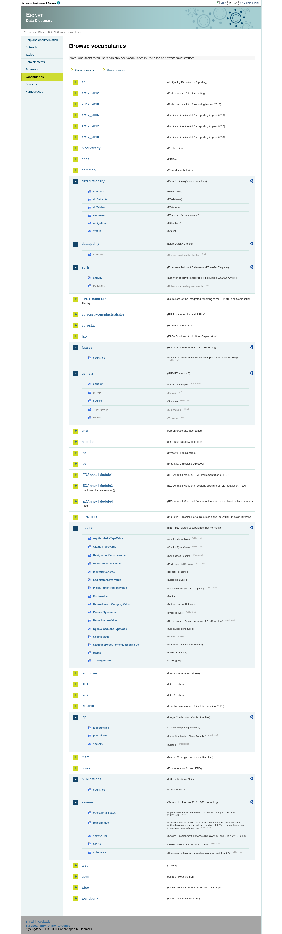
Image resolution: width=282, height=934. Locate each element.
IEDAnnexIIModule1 (97, 475)
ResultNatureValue (105, 620)
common (89, 170)
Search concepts (116, 70)
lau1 (85, 684)
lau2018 (88, 706)
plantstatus (100, 735)
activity (97, 277)
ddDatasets (100, 199)
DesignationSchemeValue (109, 555)
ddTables (99, 207)
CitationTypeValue (104, 546)
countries (99, 357)
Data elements (35, 62)
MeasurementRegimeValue (110, 587)
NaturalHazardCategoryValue (111, 604)
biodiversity (91, 148)
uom (85, 876)
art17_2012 (90, 126)
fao (84, 336)
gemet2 (87, 373)
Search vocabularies (86, 70)
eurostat (88, 325)
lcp (84, 717)
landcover (90, 673)
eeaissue (99, 215)
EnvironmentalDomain (107, 563)
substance (99, 852)
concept (98, 383)
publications (91, 779)
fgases (87, 347)
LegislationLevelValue (107, 579)
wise (85, 887)
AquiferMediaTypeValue (108, 538)
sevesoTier (100, 836)
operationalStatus (104, 812)
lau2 (85, 695)
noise (86, 768)
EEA (42, 3)
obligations (100, 223)
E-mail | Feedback (38, 921)
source (97, 400)
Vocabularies (35, 77)
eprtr (85, 267)
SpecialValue (101, 636)
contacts (98, 191)
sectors (98, 744)
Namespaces (34, 91)
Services (31, 84)
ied (84, 464)
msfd (86, 757)
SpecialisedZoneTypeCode (110, 629)
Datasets (31, 47)
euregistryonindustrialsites (103, 314)
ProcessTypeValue (105, 612)
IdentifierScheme (104, 571)
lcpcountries (101, 727)
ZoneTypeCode (102, 660)
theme (97, 652)
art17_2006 (90, 115)
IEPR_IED (89, 517)
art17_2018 (90, 137)
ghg (85, 430)
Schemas (32, 69)
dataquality (90, 244)
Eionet (41, 32)
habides (88, 442)
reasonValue (101, 822)
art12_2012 (90, 93)
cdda (85, 159)
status (97, 231)
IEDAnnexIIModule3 (97, 485)
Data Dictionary (56, 32)
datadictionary (93, 181)
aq (84, 82)
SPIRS (97, 843)
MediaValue (100, 596)
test (85, 865)
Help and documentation (42, 40)
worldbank (90, 898)
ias (84, 453)
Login (223, 2)
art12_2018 (90, 104)
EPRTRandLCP (94, 299)
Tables (30, 54)
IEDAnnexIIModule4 (97, 501)
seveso (87, 802)
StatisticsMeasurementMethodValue (116, 644)
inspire (87, 528)
